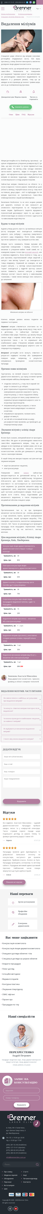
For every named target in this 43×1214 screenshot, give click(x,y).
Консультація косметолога (14, 943)
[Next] (41, 1044)
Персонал (7, 1182)
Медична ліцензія (21, 93)
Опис (11, 115)
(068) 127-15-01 (9, 2)
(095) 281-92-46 (12, 1145)
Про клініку (8, 1172)
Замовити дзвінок (22, 107)
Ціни (17, 115)
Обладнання (8, 1178)
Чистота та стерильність (33, 94)
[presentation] (20, 793)
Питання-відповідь (30, 1178)
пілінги (26, 473)
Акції (25, 1175)
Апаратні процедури (11, 964)
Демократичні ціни (7, 93)
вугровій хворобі (31, 252)
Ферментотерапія (10, 979)
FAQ (23, 115)
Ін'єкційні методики (11, 974)
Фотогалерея (9, 1185)
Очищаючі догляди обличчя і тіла (17, 953)
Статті (25, 1172)
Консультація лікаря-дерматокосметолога (21, 948)
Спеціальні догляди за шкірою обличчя (19, 958)
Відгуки (31, 115)
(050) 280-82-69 (20, 2)
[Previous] (1, 1044)
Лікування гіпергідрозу (12, 989)
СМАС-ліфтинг (8, 994)
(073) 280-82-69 (12, 1150)
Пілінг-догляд (8, 969)
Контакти (27, 1182)
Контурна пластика (10, 984)
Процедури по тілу (10, 1004)
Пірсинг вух (7, 999)
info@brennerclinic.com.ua (15, 1157)
